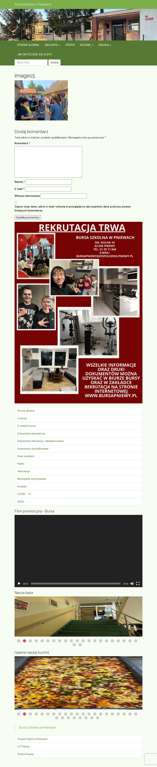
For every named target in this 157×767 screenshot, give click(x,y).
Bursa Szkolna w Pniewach (37, 727)
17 (112, 640)
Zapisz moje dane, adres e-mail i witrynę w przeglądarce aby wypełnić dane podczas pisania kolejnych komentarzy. (73, 208)
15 (100, 640)
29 (97, 717)
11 (77, 640)
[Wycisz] (132, 583)
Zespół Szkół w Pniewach (32, 739)
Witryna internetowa (27, 196)
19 (124, 640)
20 (130, 640)
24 (68, 717)
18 (118, 640)
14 (94, 640)
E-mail (19, 189)
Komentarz (22, 143)
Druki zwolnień (25, 456)
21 (135, 640)
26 (80, 717)
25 (74, 717)
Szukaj (54, 62)
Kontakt (21, 486)
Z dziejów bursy (26, 425)
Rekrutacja (23, 471)
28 (91, 717)
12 (83, 640)
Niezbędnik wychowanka (31, 478)
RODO (20, 501)
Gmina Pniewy (25, 754)
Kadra (20, 463)
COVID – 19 (24, 494)
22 (74, 644)
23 (80, 644)
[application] (78, 551)
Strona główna (25, 410)
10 (71, 640)
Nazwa (20, 181)
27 (86, 717)
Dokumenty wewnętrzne (31, 433)
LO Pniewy (23, 746)
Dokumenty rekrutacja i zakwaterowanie (40, 441)
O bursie (22, 418)
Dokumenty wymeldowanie (32, 448)
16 (106, 640)
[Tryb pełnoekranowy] (138, 583)
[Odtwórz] (19, 583)
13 (89, 640)
